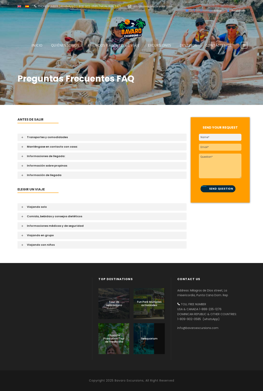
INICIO (37, 45)
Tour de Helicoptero (114, 303)
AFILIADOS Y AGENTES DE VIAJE (113, 45)
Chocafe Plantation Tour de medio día (114, 338)
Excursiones (159, 45)
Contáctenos (219, 45)
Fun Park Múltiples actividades (149, 303)
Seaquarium (149, 339)
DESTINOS (188, 45)
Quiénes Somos (65, 45)
